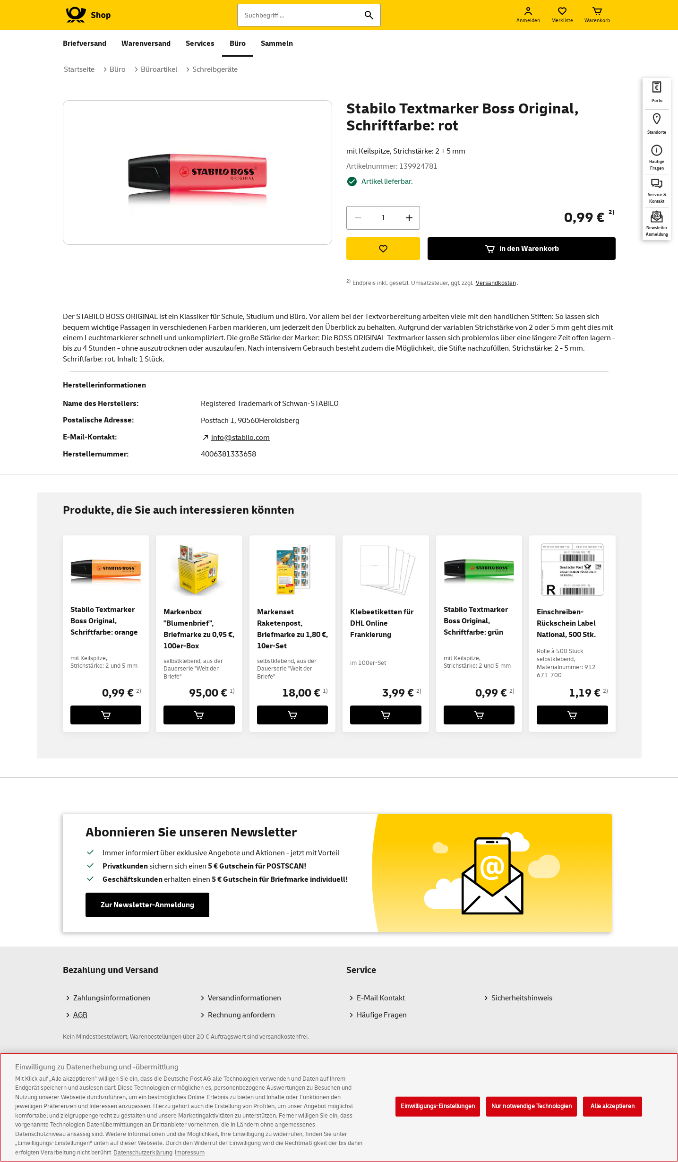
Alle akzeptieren (613, 1113)
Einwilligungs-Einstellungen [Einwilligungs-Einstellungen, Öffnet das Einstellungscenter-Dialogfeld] (438, 1113)
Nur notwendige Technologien (531, 1113)
